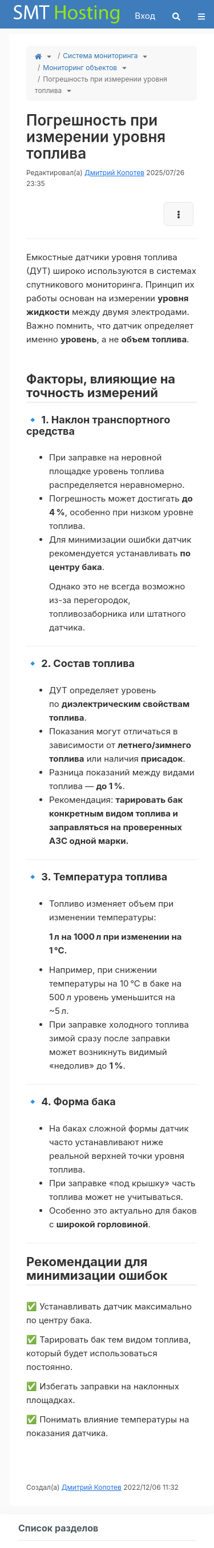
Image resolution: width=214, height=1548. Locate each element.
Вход (145, 15)
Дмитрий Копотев (114, 172)
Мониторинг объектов (80, 67)
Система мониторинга (100, 55)
